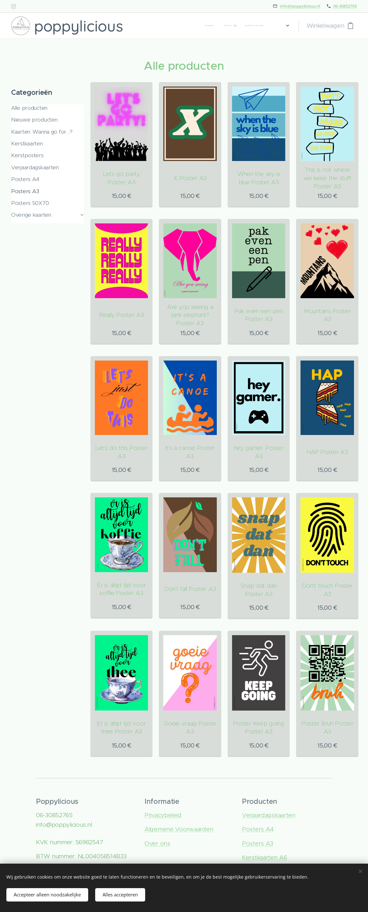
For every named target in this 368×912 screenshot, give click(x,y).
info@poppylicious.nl (300, 6)
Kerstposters (27, 155)
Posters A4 (25, 179)
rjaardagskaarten (272, 815)
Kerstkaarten (27, 143)
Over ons (157, 843)
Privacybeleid (163, 815)
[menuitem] (234, 26)
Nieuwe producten (34, 119)
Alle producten (29, 107)
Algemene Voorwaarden (179, 829)
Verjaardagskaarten (35, 167)
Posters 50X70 (30, 203)
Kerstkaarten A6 (264, 857)
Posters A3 (25, 191)
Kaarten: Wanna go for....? (42, 131)
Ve (246, 815)
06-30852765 (345, 6)
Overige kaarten (31, 214)
